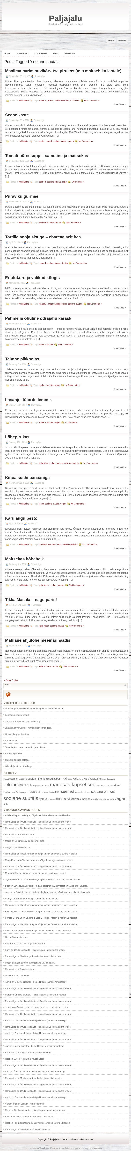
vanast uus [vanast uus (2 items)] (108, 799)
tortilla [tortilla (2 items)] (96, 799)
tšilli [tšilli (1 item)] (100, 799)
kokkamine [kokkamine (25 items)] (14, 784)
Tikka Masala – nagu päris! (31, 599)
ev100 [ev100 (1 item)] (21, 779)
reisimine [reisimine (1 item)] (44, 792)
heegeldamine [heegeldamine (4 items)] (33, 778)
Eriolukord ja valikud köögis (32, 277)
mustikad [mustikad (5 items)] (115, 785)
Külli (7, 1116)
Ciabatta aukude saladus (17, 760)
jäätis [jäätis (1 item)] (70, 779)
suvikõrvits (74, 100)
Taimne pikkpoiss (22, 359)
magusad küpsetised (57, 304)
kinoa (41, 504)
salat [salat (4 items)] (57, 791)
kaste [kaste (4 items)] (97, 778)
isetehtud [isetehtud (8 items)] (60, 778)
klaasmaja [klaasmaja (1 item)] (110, 779)
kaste (41, 141)
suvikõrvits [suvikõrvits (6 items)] (71, 799)
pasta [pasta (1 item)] (13, 792)
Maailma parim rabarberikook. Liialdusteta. (41, 956)
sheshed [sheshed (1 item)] (78, 792)
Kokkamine (40, 53)
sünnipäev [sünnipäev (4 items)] (85, 798)
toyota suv (97, 1148)
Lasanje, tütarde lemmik (28, 399)
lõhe (46, 463)
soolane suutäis (61, 100)
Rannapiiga (10, 821)
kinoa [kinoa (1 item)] (103, 779)
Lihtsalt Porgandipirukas (17, 734)
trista (7, 886)
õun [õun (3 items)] (5, 804)
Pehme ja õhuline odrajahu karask (38, 318)
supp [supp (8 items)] (60, 799)
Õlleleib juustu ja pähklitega (18, 766)
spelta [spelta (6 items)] (43, 799)
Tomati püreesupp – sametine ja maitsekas (46, 155)
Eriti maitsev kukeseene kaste (29, 841)
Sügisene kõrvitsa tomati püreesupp (22, 721)
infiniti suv (85, 1148)
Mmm (55, 53)
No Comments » (91, 100)
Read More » (120, 104)
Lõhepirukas (17, 437)
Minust (122, 40)
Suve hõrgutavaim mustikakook (35, 1052)
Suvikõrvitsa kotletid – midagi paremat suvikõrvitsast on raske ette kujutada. (51, 886)
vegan (57, 385)
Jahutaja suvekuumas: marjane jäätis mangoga (28, 727)
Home (111, 40)
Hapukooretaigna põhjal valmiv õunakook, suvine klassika (41, 815)
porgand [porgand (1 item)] (24, 792)
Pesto (59, 544)
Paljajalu (65, 18)
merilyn (8, 898)
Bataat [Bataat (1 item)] (6, 779)
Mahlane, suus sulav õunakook (35, 1129)
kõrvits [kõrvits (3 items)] (29, 785)
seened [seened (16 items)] (67, 791)
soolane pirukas (46, 100)
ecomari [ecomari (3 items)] (13, 778)
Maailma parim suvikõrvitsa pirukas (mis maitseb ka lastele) (63, 71)
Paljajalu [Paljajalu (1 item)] (6, 792)
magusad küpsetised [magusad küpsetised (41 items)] (72, 784)
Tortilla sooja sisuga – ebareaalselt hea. (43, 237)
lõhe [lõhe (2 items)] (47, 785)
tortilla (65, 263)
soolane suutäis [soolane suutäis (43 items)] (20, 798)
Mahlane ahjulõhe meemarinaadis (37, 640)
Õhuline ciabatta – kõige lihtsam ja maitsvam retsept (45, 821)
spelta (71, 141)
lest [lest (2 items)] (43, 785)
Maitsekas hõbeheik (24, 559)
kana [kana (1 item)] (81, 779)
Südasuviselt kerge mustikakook (29, 943)
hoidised (43, 544)
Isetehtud (22, 53)
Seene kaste (17, 115)
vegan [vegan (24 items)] (120, 798)
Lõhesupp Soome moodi (17, 715)
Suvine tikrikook (27, 834)
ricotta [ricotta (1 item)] (51, 792)
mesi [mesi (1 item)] (98, 786)
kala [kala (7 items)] (75, 778)
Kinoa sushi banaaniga (27, 477)
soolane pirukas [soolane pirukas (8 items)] (103, 791)
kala (41, 463)
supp (64, 182)
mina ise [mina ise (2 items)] (104, 785)
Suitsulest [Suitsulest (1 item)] (52, 799)
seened (48, 141)
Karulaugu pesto (21, 518)
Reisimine (69, 53)
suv (63, 1148)
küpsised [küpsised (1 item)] (36, 786)
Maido (8, 841)
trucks (77, 1148)
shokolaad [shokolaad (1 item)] (86, 792)
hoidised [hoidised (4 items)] (47, 778)
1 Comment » (77, 182)
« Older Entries (11, 680)
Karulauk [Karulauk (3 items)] (89, 778)
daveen (8, 892)
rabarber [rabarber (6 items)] (34, 791)
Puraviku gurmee (21, 196)
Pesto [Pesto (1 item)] (18, 792)
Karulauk (43, 304)
